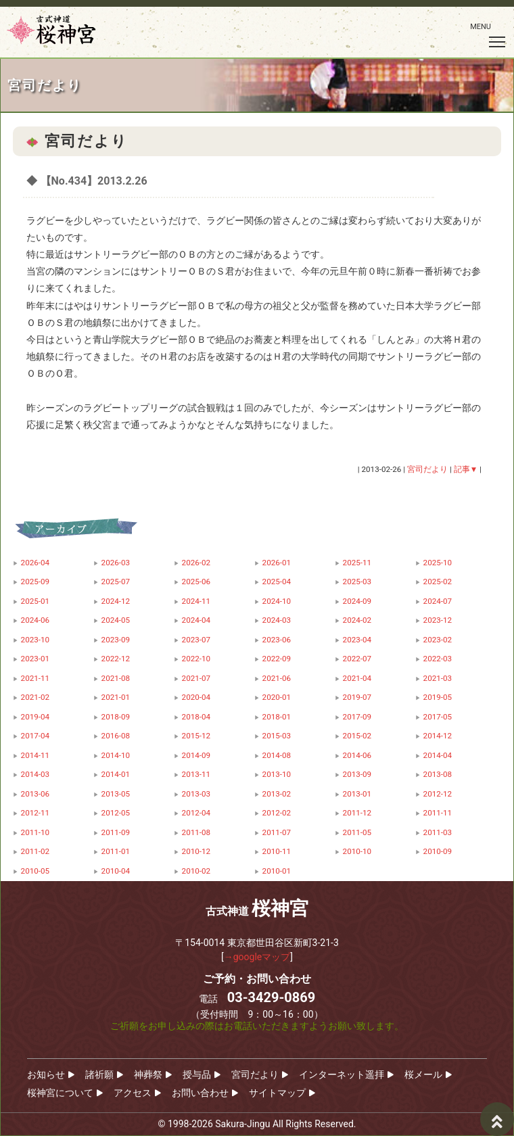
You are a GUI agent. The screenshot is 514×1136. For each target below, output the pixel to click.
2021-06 (276, 678)
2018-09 (116, 716)
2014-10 (116, 755)
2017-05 (437, 716)
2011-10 (35, 832)
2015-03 (276, 735)
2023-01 (35, 658)
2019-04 (35, 716)
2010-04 (116, 871)
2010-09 (437, 851)
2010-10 (357, 851)
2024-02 (357, 620)
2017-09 (357, 716)
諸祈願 (99, 1074)
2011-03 (437, 832)
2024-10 (276, 601)
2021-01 (116, 697)
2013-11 (196, 774)
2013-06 (35, 794)
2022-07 (357, 658)
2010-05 (35, 871)
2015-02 (357, 735)
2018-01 (276, 716)
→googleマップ (257, 956)
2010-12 (196, 851)
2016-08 (116, 735)
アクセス (132, 1092)
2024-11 (196, 601)
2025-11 (357, 562)
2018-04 (196, 716)
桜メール (423, 1074)
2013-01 (357, 794)
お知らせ (46, 1074)
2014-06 (357, 755)
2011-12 (357, 813)
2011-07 (276, 832)
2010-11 (276, 851)
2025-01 (35, 601)
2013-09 (357, 774)
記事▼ (466, 469)
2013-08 (437, 774)
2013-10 (276, 774)
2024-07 (437, 601)
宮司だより (255, 1074)
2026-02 (196, 562)
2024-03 (276, 620)
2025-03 (357, 581)
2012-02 (276, 813)
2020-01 (276, 697)
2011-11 (437, 813)
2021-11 (35, 678)
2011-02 (35, 851)
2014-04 (437, 755)
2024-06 (35, 620)
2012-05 (116, 813)
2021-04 (357, 678)
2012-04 (196, 813)
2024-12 (116, 601)
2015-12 (196, 735)
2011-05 (357, 832)
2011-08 (196, 832)
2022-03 (437, 658)
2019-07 (357, 697)
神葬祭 (148, 1074)
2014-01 (116, 774)
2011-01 (116, 851)
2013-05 (116, 794)
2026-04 (35, 562)
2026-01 (276, 562)
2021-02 (35, 697)
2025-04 (276, 581)
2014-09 (196, 755)
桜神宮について (60, 1092)
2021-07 (196, 678)
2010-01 (276, 871)
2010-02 (196, 871)
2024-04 (196, 620)
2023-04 (357, 639)
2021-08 (116, 678)
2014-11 (35, 755)
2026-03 (116, 562)
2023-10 (35, 639)
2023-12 (437, 620)
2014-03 (35, 774)
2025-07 (116, 581)
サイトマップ (277, 1092)
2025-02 (437, 581)
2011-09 (116, 832)
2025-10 (437, 562)
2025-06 (196, 581)
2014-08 (276, 755)
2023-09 (116, 639)
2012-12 (437, 794)
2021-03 (437, 678)
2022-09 (276, 658)
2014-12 (437, 735)
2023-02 (437, 639)
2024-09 (357, 601)
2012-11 (35, 813)
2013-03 (196, 794)
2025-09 (35, 581)
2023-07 (196, 639)
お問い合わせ (200, 1092)
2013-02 (276, 794)
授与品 (197, 1074)
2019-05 (437, 697)
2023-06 (276, 639)
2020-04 (196, 697)
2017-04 (35, 735)
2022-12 (116, 658)
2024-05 (116, 620)
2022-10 (196, 658)
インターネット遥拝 (341, 1074)
